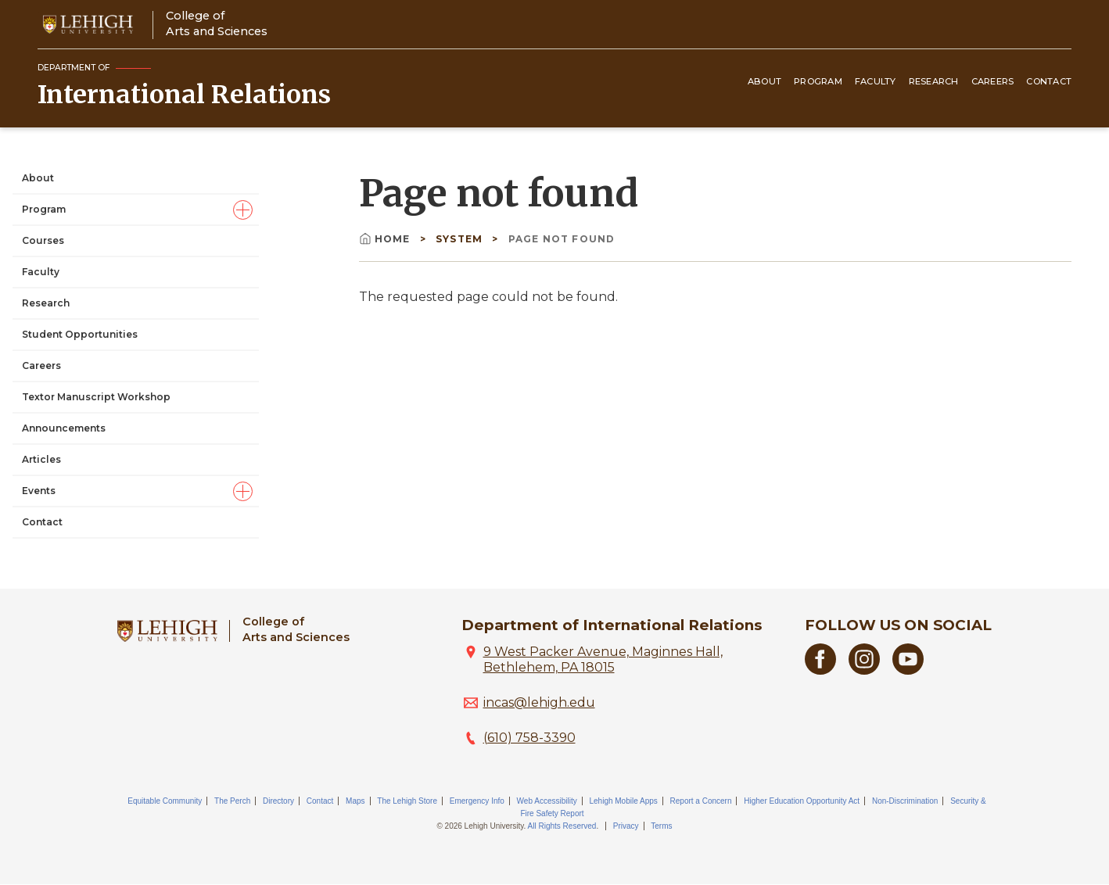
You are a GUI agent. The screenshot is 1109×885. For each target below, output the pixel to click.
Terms (661, 826)
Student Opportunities (80, 334)
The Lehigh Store (407, 801)
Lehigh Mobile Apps (623, 801)
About (764, 81)
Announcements (64, 428)
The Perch (232, 801)
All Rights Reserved (562, 826)
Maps (355, 801)
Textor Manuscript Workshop (96, 397)
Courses (43, 240)
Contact (1048, 81)
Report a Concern (701, 801)
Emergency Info (477, 801)
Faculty (875, 81)
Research (934, 81)
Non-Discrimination (905, 801)
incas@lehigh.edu (539, 702)
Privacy (626, 826)
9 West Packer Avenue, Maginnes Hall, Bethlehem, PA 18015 (603, 659)
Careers (992, 81)
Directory (278, 801)
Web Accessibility (547, 801)
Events (39, 490)
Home (386, 239)
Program (818, 81)
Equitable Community (164, 801)
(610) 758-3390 (529, 737)
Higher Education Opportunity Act (802, 801)
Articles (41, 459)
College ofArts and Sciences (216, 23)
